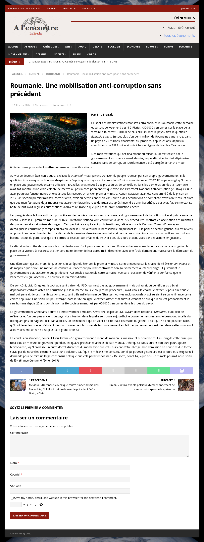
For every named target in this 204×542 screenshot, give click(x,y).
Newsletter (69, 8)
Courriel (15, 474)
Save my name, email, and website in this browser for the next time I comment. (65, 497)
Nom (14, 462)
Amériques (50, 46)
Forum (168, 46)
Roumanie (59, 104)
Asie (67, 46)
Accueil (13, 46)
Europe (151, 46)
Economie (133, 46)
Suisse (77, 54)
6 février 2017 (22, 104)
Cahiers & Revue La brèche (23, 8)
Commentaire (19, 432)
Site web (15, 486)
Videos (91, 54)
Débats (97, 46)
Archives (51, 8)
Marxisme (185, 46)
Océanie (40, 54)
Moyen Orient (17, 54)
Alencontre (41, 104)
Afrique (30, 46)
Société (59, 54)
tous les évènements (179, 36)
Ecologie (114, 46)
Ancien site (88, 8)
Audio (82, 46)
